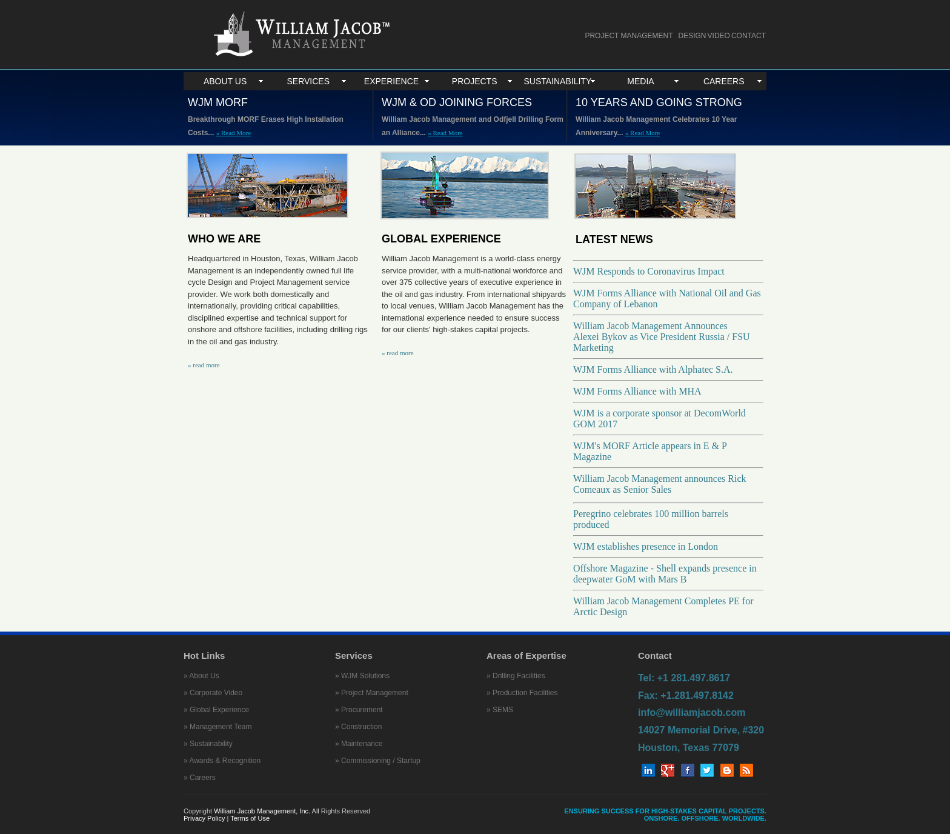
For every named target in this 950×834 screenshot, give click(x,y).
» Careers (200, 777)
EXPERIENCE (391, 81)
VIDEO (719, 36)
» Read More (233, 132)
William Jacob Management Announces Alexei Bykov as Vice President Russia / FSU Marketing (661, 337)
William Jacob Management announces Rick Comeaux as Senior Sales (659, 484)
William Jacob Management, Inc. (262, 811)
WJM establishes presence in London (645, 546)
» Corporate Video (213, 693)
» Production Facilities (522, 693)
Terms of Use (250, 818)
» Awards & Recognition (222, 760)
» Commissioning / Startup (377, 760)
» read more (204, 365)
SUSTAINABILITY (557, 81)
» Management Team (218, 726)
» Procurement (359, 710)
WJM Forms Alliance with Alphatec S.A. (653, 369)
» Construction (358, 726)
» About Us (201, 676)
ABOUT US (225, 81)
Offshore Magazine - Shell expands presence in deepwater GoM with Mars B (665, 573)
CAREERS (724, 81)
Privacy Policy (205, 818)
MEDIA (640, 81)
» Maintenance (359, 743)
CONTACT (748, 36)
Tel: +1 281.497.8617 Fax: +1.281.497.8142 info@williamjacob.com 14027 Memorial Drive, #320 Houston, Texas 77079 (701, 713)
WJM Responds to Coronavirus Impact (649, 271)
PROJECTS (474, 81)
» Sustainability (208, 743)
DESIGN (692, 36)
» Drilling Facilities (516, 676)
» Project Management (371, 693)
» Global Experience (216, 710)
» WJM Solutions (362, 676)
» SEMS (500, 710)
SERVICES (308, 81)
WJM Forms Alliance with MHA (637, 391)
